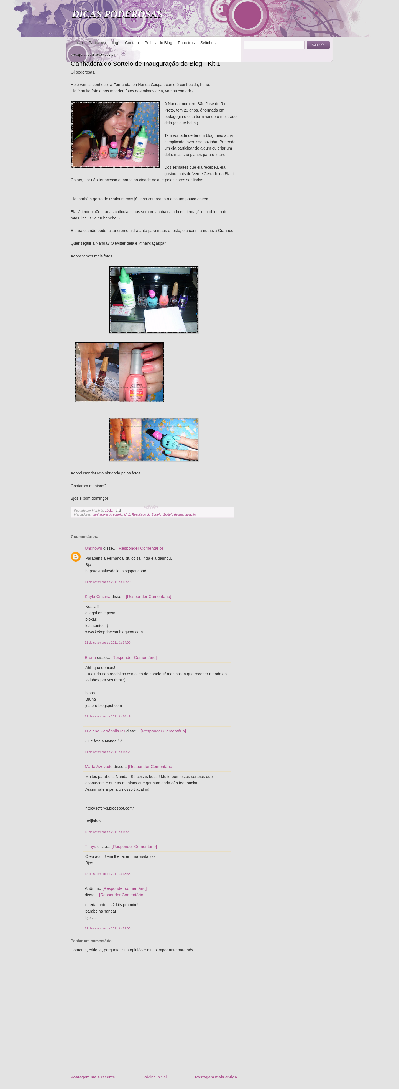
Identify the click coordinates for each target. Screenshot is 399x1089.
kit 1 (127, 514)
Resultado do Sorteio (147, 514)
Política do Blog (158, 43)
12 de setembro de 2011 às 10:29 (108, 831)
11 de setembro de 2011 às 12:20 (108, 581)
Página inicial (155, 1077)
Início (78, 43)
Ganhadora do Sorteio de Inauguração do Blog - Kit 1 (145, 63)
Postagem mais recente (93, 1077)
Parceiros (186, 43)
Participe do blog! (104, 43)
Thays (90, 846)
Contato (132, 43)
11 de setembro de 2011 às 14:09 (108, 642)
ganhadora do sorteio (107, 514)
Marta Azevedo (98, 766)
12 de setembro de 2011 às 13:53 (108, 873)
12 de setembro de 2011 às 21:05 (108, 928)
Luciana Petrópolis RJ (105, 731)
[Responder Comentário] (140, 548)
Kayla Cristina (98, 596)
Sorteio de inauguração (179, 514)
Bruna (90, 657)
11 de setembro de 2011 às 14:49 (108, 716)
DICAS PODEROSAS (117, 14)
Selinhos (208, 43)
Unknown (93, 548)
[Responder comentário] (124, 888)
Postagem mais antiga (216, 1077)
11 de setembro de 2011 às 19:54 (108, 752)
